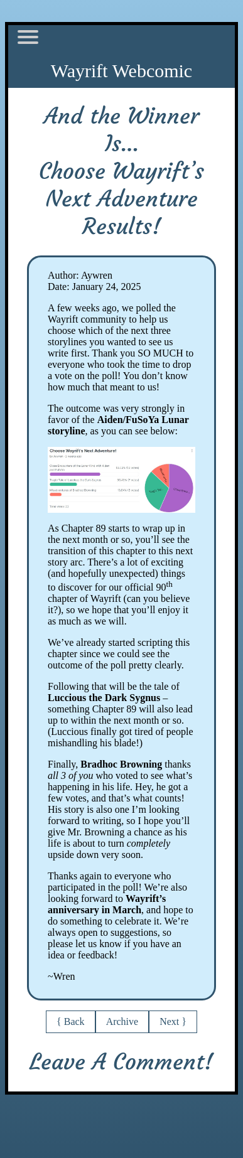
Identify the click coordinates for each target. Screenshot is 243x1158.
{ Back (71, 1021)
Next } (172, 1021)
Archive (122, 1021)
